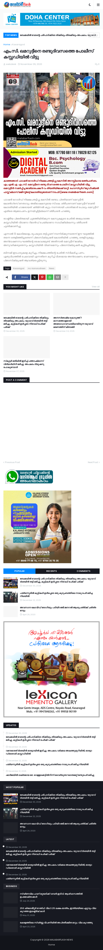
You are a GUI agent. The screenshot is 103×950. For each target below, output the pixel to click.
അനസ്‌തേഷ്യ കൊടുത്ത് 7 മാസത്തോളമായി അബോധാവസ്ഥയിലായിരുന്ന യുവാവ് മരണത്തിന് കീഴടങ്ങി (73, 322)
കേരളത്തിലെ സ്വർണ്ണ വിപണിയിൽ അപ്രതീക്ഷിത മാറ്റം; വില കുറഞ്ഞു (56, 922)
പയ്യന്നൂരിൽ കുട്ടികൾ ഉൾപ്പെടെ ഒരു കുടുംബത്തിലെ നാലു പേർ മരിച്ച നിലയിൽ (56, 595)
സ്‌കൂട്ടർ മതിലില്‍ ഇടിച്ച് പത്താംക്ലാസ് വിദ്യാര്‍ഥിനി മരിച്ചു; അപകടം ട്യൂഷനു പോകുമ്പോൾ (23, 364)
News (51, 268)
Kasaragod (18, 44)
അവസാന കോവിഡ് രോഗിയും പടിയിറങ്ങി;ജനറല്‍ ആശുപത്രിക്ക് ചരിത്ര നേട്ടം (58, 609)
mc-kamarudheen (36, 268)
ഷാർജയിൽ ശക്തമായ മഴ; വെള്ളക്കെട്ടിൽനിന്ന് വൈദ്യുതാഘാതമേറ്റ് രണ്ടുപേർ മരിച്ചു (50, 775)
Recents (51, 571)
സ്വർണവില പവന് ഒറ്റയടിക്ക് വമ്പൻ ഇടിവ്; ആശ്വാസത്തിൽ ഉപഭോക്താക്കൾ (51, 895)
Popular (19, 571)
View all (96, 286)
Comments (83, 571)
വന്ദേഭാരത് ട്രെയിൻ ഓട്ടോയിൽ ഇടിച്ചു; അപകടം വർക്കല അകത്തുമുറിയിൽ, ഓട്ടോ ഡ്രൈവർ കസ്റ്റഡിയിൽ (49, 752)
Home (6, 44)
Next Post (93, 462)
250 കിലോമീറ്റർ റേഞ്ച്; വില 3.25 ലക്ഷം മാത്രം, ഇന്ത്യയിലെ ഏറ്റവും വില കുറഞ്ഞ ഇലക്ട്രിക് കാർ (58, 910)
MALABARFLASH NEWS (61, 939)
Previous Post (12, 462)
